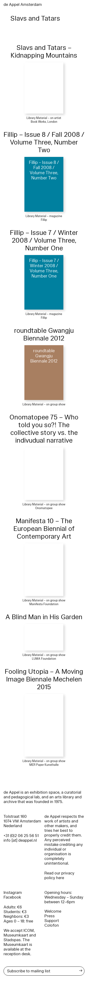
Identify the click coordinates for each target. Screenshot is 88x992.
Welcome (52, 911)
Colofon (51, 925)
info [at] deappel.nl (20, 840)
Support (51, 920)
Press (49, 916)
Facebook (12, 897)
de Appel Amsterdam (23, 4)
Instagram (13, 892)
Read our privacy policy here (59, 875)
